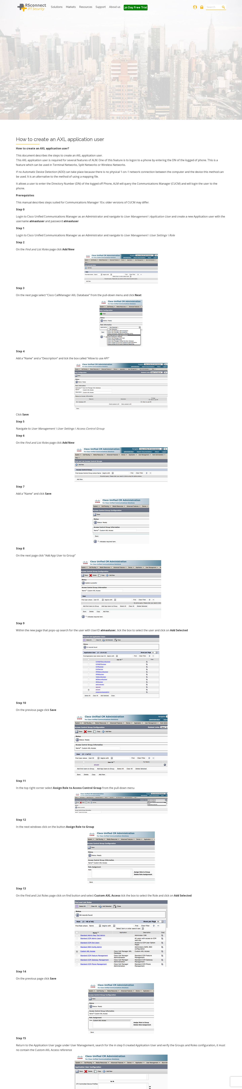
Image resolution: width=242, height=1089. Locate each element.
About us (114, 7)
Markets (71, 7)
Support (101, 7)
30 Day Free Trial (135, 7)
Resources (85, 7)
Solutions (57, 7)
